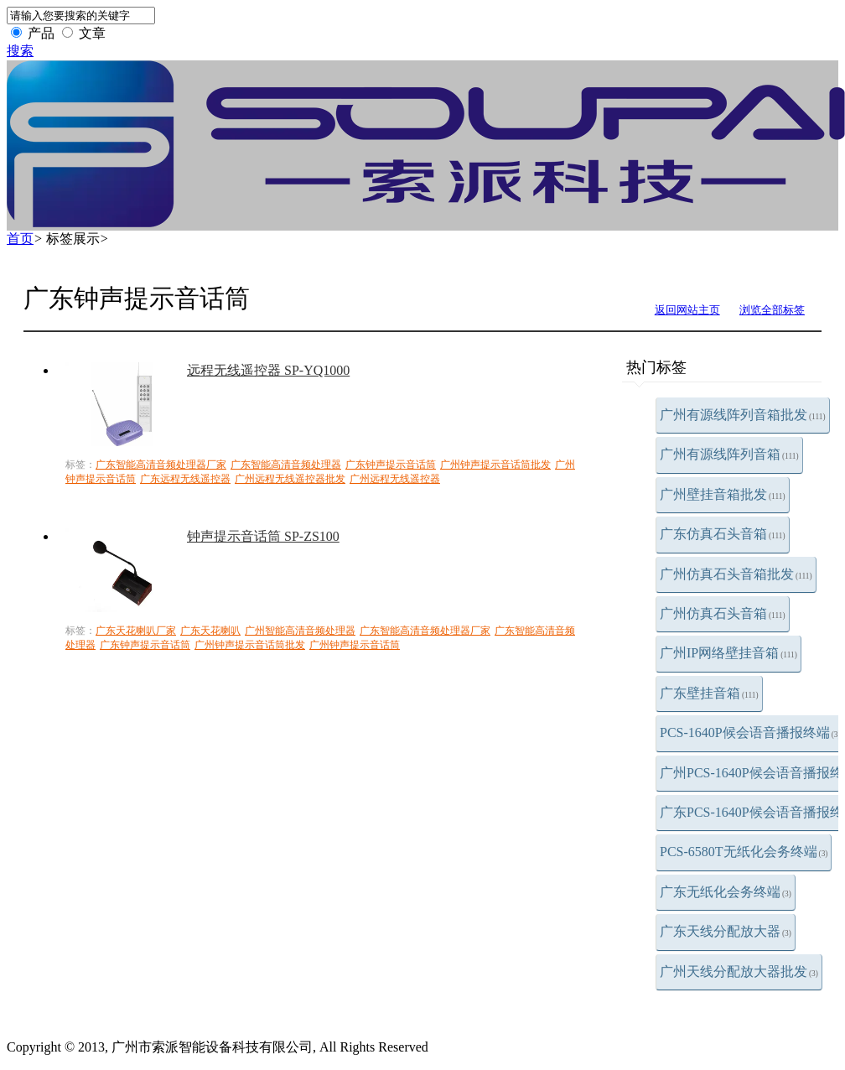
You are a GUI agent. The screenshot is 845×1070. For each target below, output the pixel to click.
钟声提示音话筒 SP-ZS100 (263, 536)
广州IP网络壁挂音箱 (728, 653)
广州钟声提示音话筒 (354, 645)
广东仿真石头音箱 (722, 534)
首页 (20, 238)
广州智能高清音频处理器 (300, 630)
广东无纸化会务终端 (725, 892)
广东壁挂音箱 (709, 693)
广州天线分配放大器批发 (739, 971)
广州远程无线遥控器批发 (290, 479)
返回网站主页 (687, 310)
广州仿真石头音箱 (722, 613)
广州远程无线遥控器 (395, 479)
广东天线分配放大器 (725, 931)
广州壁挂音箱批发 (722, 494)
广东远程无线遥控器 (185, 479)
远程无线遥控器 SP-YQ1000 (268, 370)
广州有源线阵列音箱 (729, 454)
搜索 (20, 51)
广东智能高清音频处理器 (286, 464)
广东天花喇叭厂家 (136, 630)
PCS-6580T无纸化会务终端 (743, 851)
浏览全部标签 (772, 310)
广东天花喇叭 (210, 630)
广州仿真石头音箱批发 (736, 574)
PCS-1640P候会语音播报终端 (750, 732)
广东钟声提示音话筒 (390, 464)
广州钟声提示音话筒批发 (495, 464)
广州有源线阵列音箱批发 (743, 415)
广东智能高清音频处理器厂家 (161, 464)
